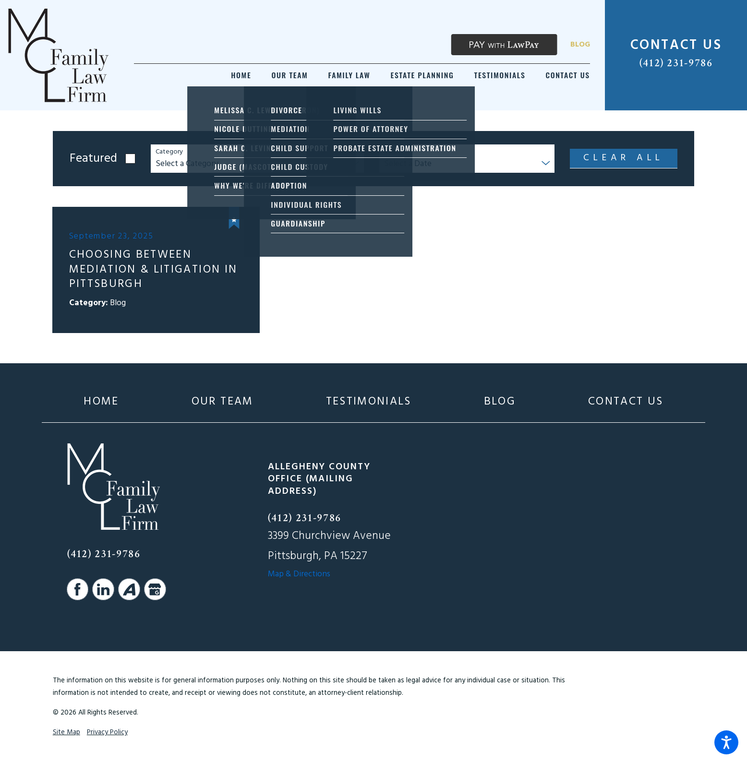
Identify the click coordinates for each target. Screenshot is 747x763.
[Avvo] (129, 589)
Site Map (66, 732)
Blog (580, 44)
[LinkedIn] (103, 589)
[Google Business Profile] (155, 589)
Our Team (222, 401)
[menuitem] (241, 75)
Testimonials (368, 401)
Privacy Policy (107, 732)
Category (169, 152)
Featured (93, 159)
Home (101, 401)
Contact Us (625, 401)
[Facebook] (78, 589)
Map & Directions (299, 574)
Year (391, 152)
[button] (726, 742)
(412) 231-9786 (676, 63)
